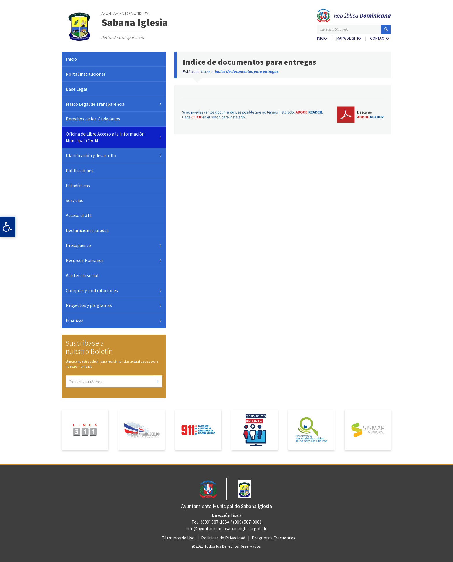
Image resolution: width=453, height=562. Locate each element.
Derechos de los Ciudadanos (93, 119)
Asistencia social (82, 275)
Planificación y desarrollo (91, 155)
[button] (386, 29)
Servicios (74, 200)
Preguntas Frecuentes (273, 538)
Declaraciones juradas (87, 230)
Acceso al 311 (79, 215)
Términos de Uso (178, 538)
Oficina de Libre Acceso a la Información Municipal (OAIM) (105, 137)
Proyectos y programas (89, 305)
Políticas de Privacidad (223, 538)
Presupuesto (78, 245)
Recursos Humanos (85, 260)
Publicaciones (79, 170)
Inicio (322, 38)
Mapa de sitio (348, 38)
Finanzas (74, 320)
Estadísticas (78, 185)
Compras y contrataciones (92, 290)
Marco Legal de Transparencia (95, 104)
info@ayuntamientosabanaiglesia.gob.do (226, 528)
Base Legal (76, 89)
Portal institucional (85, 74)
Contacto (379, 38)
